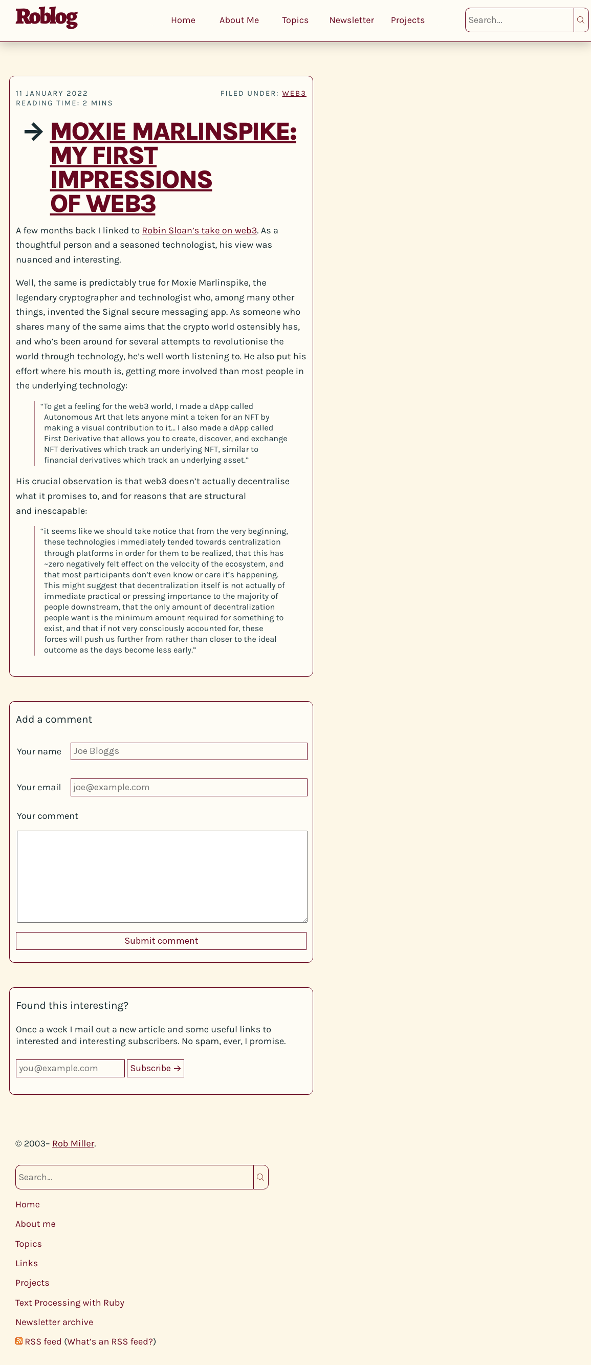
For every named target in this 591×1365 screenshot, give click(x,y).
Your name (39, 751)
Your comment (47, 815)
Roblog (45, 16)
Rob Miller (73, 1143)
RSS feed (43, 1341)
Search (581, 20)
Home (183, 20)
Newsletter (351, 20)
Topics (295, 20)
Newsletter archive (54, 1322)
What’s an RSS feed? (110, 1341)
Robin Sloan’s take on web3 (199, 230)
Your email (39, 787)
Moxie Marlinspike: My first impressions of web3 (173, 168)
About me (35, 1223)
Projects (408, 20)
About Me (239, 20)
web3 (294, 93)
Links (26, 1263)
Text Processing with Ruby (69, 1302)
